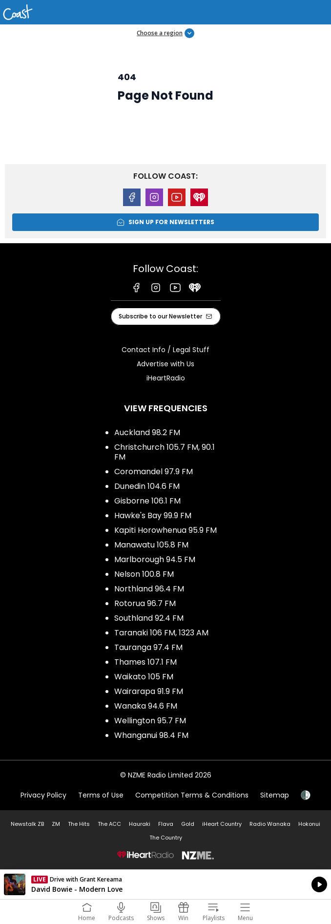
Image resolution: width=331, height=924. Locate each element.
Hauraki (139, 824)
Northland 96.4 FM (149, 588)
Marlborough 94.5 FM (154, 559)
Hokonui (309, 824)
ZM (56, 824)
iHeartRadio (165, 378)
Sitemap (274, 795)
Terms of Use (101, 795)
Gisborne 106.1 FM (147, 500)
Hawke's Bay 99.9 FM (152, 515)
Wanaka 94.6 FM (145, 706)
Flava (165, 824)
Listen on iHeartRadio (165, 884)
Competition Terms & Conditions (191, 795)
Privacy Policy (43, 795)
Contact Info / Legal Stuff (165, 350)
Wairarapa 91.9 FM (148, 691)
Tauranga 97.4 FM (148, 647)
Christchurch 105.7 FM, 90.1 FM (164, 451)
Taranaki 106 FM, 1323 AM (161, 632)
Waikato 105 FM (143, 676)
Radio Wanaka (269, 824)
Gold (187, 824)
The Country (165, 837)
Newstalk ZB (27, 824)
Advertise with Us (165, 364)
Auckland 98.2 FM (147, 432)
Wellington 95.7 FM (150, 720)
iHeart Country (222, 824)
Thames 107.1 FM (145, 662)
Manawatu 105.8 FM (151, 544)
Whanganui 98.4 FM (151, 735)
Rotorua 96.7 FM (145, 603)
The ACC (109, 824)
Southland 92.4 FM (149, 618)
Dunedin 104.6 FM (147, 486)
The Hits (79, 824)
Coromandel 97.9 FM (153, 471)
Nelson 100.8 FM (144, 574)
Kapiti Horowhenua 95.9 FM (165, 530)
